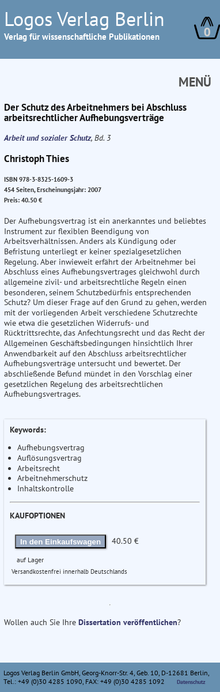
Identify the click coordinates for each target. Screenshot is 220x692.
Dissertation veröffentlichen (127, 622)
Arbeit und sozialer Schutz (47, 138)
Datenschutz (191, 682)
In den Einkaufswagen (60, 541)
